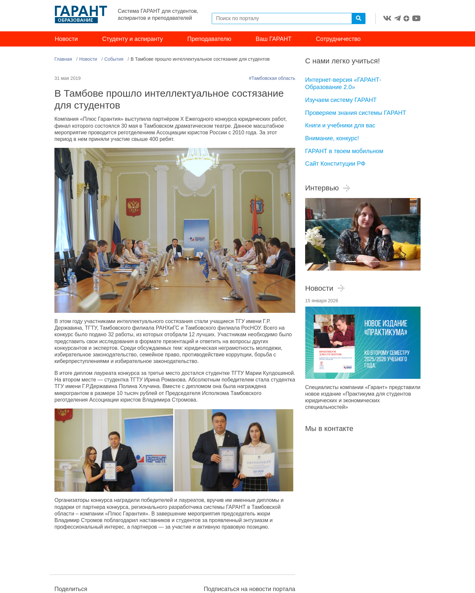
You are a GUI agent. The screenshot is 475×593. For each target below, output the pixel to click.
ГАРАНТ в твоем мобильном (344, 151)
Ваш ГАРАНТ (274, 39)
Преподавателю (209, 39)
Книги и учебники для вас (340, 125)
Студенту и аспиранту (132, 39)
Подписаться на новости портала (249, 589)
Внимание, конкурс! (332, 138)
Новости (66, 39)
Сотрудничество (338, 39)
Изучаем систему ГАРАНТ (341, 100)
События (113, 59)
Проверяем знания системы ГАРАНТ (355, 113)
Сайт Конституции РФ (335, 163)
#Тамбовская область (272, 78)
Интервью (328, 188)
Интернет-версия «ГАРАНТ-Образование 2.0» (343, 84)
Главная (63, 59)
